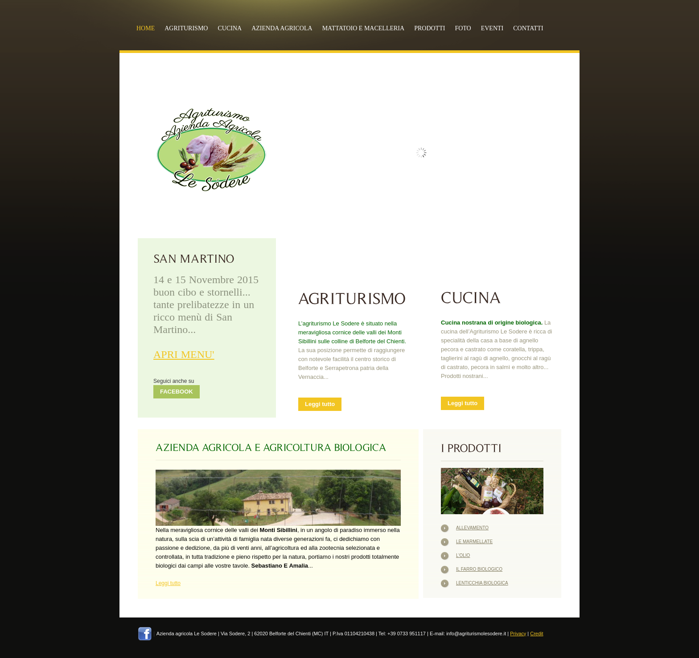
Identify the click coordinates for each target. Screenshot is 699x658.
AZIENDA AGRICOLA (281, 28)
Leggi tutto (320, 404)
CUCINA (230, 28)
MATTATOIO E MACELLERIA (363, 28)
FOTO (463, 28)
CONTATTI (528, 28)
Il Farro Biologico (479, 569)
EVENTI (492, 28)
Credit (536, 633)
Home (145, 28)
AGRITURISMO (186, 28)
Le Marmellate (474, 541)
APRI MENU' (183, 354)
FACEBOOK (176, 391)
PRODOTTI (429, 28)
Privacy (518, 633)
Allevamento (472, 527)
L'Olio (463, 555)
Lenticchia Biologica (482, 583)
